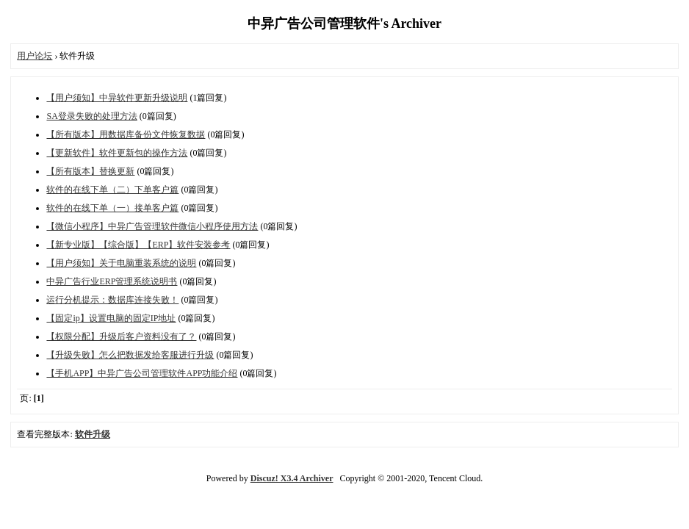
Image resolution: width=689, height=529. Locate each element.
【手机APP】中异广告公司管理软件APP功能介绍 (141, 373)
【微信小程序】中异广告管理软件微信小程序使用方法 (152, 226)
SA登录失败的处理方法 (91, 116)
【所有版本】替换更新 (90, 171)
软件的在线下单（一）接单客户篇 (112, 208)
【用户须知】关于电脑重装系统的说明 (121, 263)
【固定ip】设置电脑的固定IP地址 (111, 318)
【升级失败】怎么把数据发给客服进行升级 (130, 355)
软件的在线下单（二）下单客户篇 (112, 189)
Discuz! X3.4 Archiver (291, 478)
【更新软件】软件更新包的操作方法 (116, 153)
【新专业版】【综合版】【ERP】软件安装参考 (138, 245)
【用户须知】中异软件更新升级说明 (116, 98)
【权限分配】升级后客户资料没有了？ (121, 336)
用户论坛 (34, 56)
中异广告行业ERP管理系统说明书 (111, 281)
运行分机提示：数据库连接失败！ (112, 300)
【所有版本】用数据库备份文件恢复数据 (125, 134)
